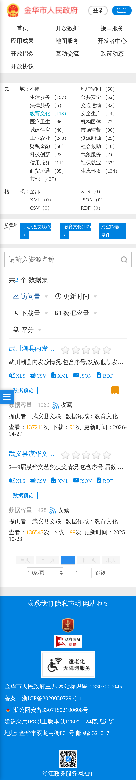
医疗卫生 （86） (48, 122)
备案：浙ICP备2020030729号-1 (43, 698)
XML (59, 376)
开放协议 (22, 66)
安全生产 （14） (99, 113)
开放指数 (22, 53)
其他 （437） (44, 179)
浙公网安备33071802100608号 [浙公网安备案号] (51, 710)
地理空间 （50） (99, 89)
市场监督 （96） (99, 130)
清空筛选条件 (110, 230)
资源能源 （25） (99, 138)
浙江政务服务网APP (68, 774)
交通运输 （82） (99, 105)
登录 (98, 10)
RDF (104, 376)
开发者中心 (112, 41)
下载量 (26, 313)
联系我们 (40, 603)
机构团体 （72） (99, 122)
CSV (37, 376)
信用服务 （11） (48, 163)
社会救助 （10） (99, 146)
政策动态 (112, 53)
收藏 (62, 405)
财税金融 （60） (48, 146)
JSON (82, 376)
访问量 (26, 296)
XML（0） (42, 200)
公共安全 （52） (99, 97)
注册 (122, 10)
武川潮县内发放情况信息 (34, 348)
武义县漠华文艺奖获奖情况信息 (34, 453)
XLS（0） (92, 191)
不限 (35, 89)
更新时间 (72, 296)
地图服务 (67, 41)
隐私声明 (68, 603)
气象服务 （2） (98, 154)
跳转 (100, 573)
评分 (23, 330)
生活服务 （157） (49, 97)
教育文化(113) (77, 226)
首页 (22, 28)
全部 (35, 191)
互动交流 (67, 53)
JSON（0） (93, 200)
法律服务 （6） (47, 105)
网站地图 (96, 603)
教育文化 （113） (49, 113)
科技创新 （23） (48, 154)
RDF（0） (92, 208)
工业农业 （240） (49, 138)
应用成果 (22, 41)
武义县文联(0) (37, 226)
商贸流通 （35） (48, 171)
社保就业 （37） (99, 163)
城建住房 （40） (48, 130)
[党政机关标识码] (13, 625)
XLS (17, 376)
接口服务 (112, 28)
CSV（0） (41, 208)
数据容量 (72, 313)
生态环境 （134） (100, 171)
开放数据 (67, 28)
